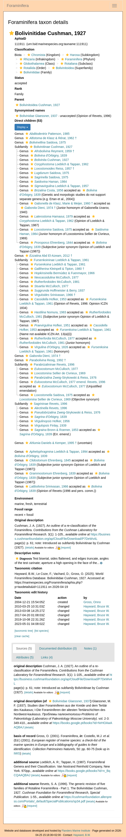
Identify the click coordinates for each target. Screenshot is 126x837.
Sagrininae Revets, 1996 (48, 403)
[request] (66, 547)
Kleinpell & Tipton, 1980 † (56, 268)
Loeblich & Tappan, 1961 (57, 264)
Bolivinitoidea (62, 68)
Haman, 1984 (48, 181)
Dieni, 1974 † (38, 207)
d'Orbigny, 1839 (48, 155)
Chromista (35, 55)
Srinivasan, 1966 (46, 486)
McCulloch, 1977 (54, 277)
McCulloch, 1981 (54, 282)
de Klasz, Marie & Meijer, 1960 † (61, 203)
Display (22, 127)
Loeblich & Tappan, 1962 (59, 164)
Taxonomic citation (28, 568)
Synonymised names (30, 110)
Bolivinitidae (29, 72)
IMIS (17, 753)
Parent (19, 99)
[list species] (41, 630)
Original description (29, 520)
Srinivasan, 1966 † (52, 295)
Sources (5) (24, 648)
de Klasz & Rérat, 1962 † (50, 138)
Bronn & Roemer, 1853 (53, 430)
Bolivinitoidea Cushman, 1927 (37, 105)
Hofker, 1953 (48, 299)
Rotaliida (26, 68)
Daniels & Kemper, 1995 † (50, 443)
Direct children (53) (28, 120)
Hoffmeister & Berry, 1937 (57, 290)
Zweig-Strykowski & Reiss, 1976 (63, 377)
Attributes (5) (25, 657)
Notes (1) (90, 648)
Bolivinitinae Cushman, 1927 (50, 146)
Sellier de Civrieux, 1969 (57, 373)
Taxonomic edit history (31, 592)
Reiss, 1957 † (51, 168)
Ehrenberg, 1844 (51, 242)
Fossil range (23, 509)
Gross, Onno (92, 602)
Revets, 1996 (48, 408)
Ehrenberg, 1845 (47, 460)
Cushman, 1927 (49, 160)
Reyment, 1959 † (51, 151)
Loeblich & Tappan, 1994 (56, 451)
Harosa (72, 55)
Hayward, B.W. (82, 835)
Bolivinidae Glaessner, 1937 (36, 116)
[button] (11, 33)
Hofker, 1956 (49, 421)
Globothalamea (31, 63)
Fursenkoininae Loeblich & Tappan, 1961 (59, 260)
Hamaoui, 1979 (51, 216)
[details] (29, 547)
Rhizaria (26, 59)
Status (19, 77)
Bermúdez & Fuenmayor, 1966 (62, 273)
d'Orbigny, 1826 (48, 347)
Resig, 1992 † (45, 360)
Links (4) (47, 657)
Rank (18, 88)
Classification (24, 49)
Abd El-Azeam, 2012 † (48, 255)
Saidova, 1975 (45, 142)
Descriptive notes (27, 553)
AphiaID (20, 38)
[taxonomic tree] (24, 630)
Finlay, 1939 (47, 425)
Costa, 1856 (46, 190)
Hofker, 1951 (49, 325)
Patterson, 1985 (46, 133)
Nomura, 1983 (47, 312)
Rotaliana (68, 63)
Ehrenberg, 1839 (50, 473)
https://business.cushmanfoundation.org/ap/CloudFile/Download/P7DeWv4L (63, 679)
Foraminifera (18, 5)
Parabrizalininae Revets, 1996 (51, 364)
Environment (24, 498)
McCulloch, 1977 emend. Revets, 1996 (67, 382)
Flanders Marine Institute (76, 830)
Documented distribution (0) (58, 648)
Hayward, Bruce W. (97, 606)
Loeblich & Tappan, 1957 (59, 186)
